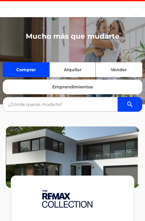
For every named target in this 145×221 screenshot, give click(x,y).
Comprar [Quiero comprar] (26, 69)
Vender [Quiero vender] (119, 69)
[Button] (9, 9)
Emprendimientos (72, 87)
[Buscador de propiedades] (130, 104)
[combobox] (60, 104)
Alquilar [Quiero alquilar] (73, 69)
